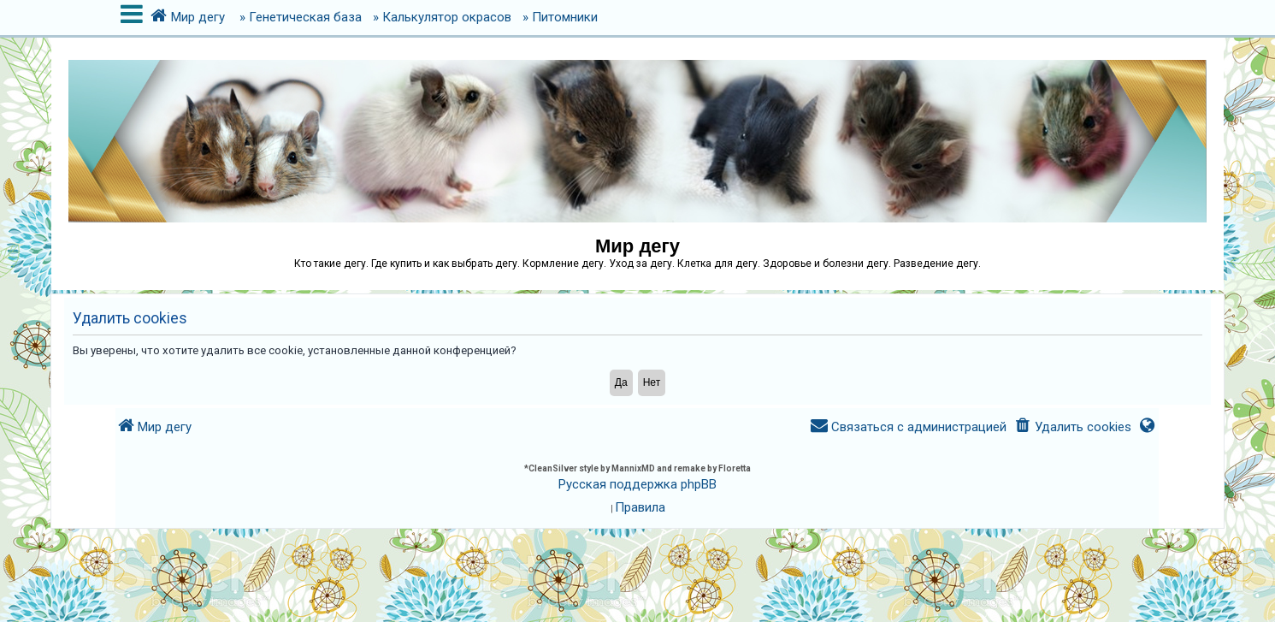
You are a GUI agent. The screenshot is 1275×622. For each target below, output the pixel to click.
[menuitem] (1071, 427)
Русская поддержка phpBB (637, 484)
